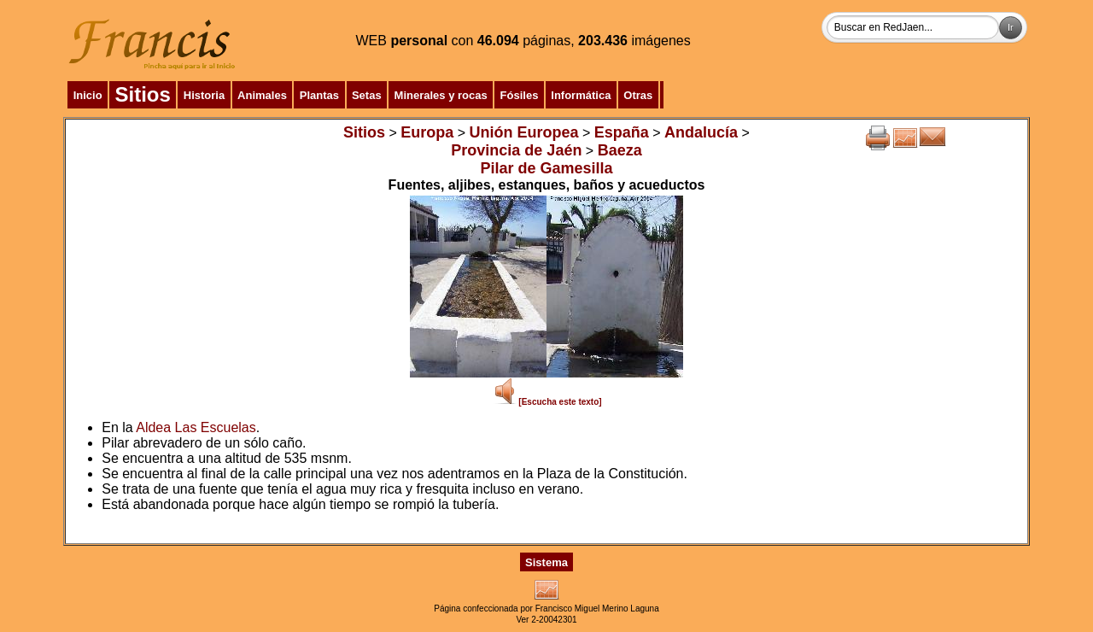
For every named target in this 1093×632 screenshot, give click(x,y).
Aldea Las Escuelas (196, 427)
